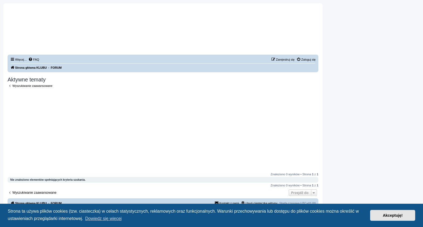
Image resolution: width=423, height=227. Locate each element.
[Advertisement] (163, 130)
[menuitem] (33, 59)
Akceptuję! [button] (393, 215)
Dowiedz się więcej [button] (103, 218)
